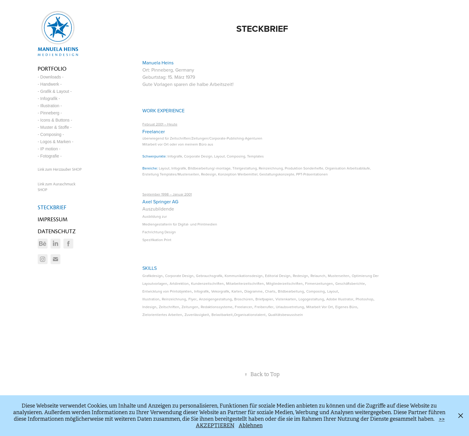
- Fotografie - (50, 156)
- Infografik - (49, 98)
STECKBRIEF (52, 207)
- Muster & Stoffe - (54, 127)
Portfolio (52, 68)
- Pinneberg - (50, 112)
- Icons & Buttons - (55, 120)
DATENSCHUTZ (57, 231)
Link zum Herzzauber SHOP (60, 169)
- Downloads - (50, 77)
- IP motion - (49, 148)
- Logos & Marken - (55, 141)
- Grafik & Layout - (55, 91)
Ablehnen (251, 425)
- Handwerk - (50, 84)
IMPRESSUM (53, 219)
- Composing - (51, 134)
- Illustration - (50, 105)
